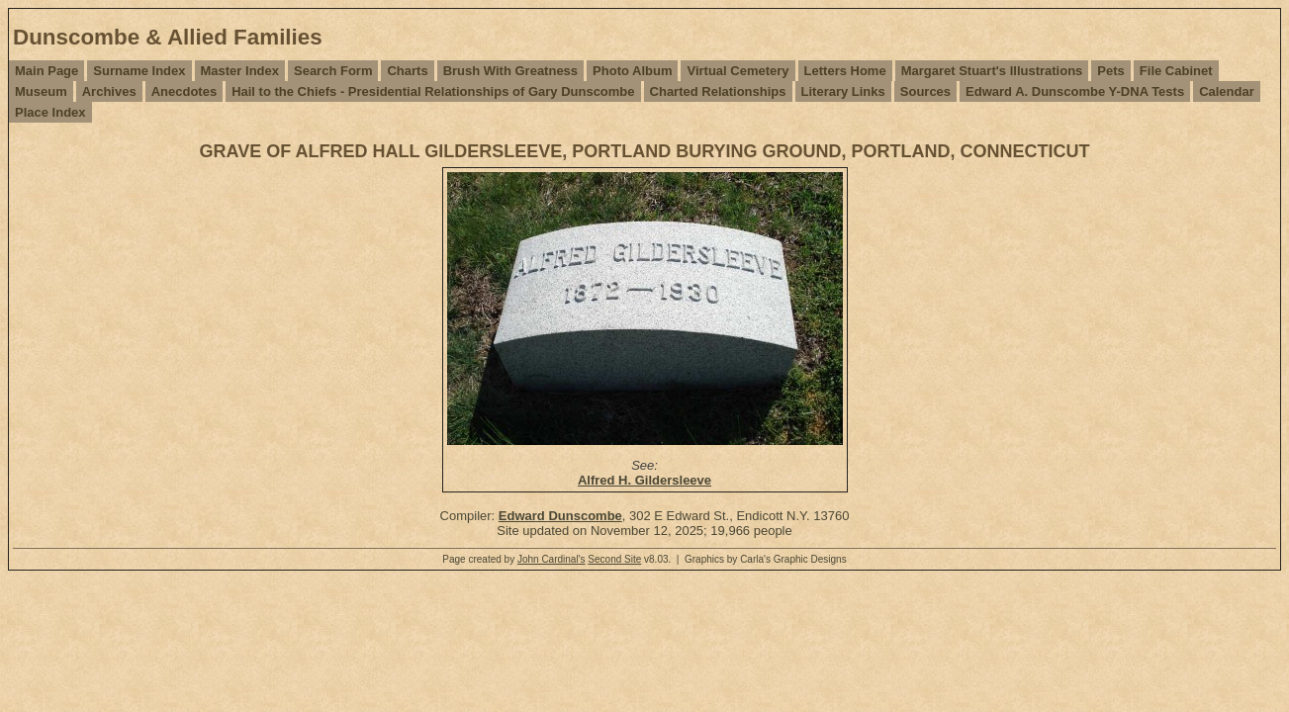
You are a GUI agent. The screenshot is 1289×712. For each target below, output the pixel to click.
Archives (109, 91)
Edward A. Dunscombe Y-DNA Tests (1075, 91)
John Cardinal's (551, 559)
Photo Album (632, 70)
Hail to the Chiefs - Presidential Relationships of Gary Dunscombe (432, 91)
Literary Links (843, 91)
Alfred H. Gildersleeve (644, 480)
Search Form (333, 70)
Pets (1110, 70)
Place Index (50, 112)
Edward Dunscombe (560, 515)
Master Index (240, 70)
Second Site (614, 559)
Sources (925, 91)
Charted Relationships (718, 91)
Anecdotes (184, 91)
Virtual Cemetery (737, 70)
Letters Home (845, 70)
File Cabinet (1176, 70)
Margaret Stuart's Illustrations (992, 70)
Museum (41, 91)
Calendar (1226, 91)
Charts (407, 70)
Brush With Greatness (510, 70)
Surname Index (139, 70)
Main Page (46, 70)
